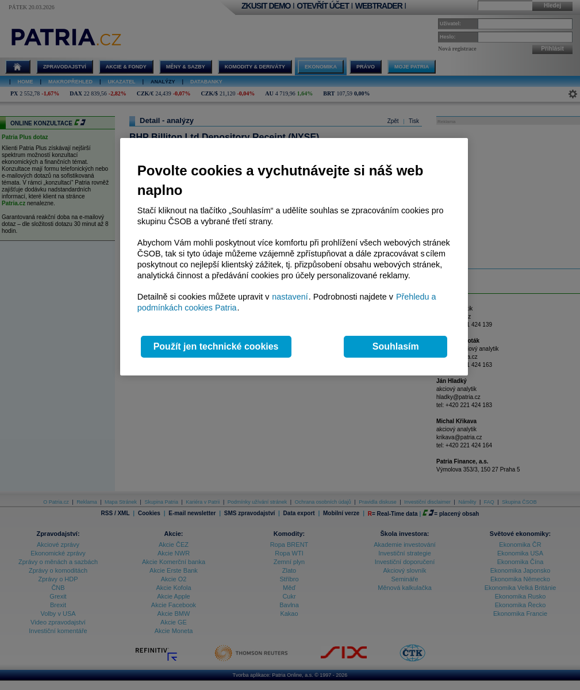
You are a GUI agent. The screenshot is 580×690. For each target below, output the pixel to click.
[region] (294, 256)
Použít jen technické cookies (216, 346)
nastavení (290, 296)
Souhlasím (395, 346)
